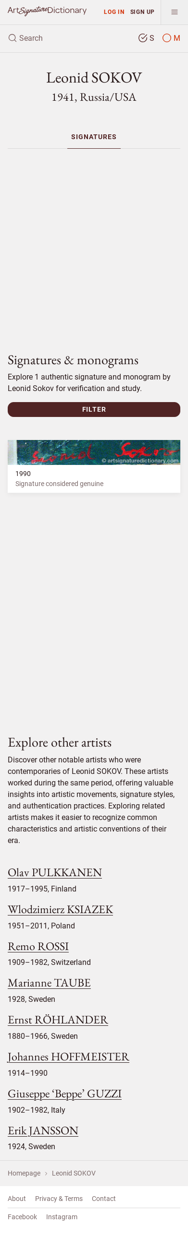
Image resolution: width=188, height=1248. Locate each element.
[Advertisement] (98, 246)
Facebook (22, 1217)
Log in (114, 11)
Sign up (142, 11)
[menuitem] (94, 137)
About (17, 1198)
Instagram (61, 1217)
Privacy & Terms (59, 1198)
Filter (94, 409)
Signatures (94, 137)
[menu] (174, 12)
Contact (104, 1198)
